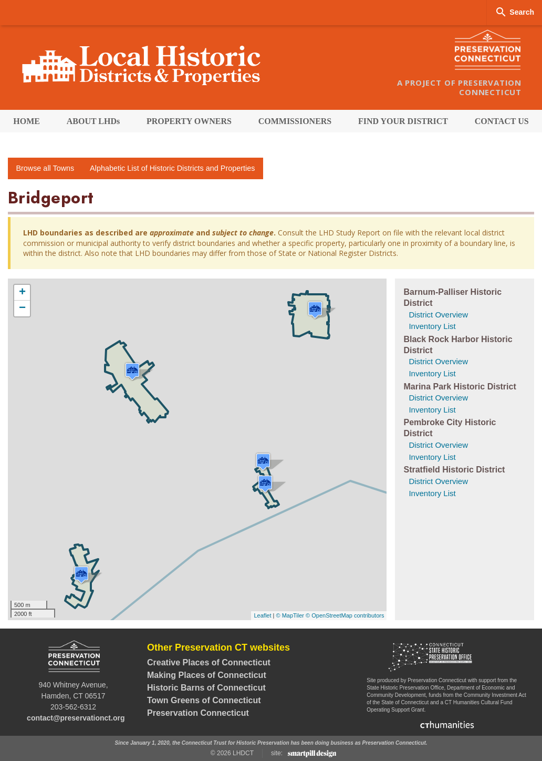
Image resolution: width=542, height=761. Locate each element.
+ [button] (22, 293)
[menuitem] (26, 121)
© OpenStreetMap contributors (345, 615)
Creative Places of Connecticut (208, 662)
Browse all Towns (45, 168)
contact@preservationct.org (75, 718)
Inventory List (432, 326)
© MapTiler (290, 615)
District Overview (438, 314)
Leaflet (262, 615)
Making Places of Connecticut (206, 675)
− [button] (22, 308)
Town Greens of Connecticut (204, 700)
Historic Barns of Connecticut (206, 687)
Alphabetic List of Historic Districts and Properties (172, 168)
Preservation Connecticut (198, 712)
